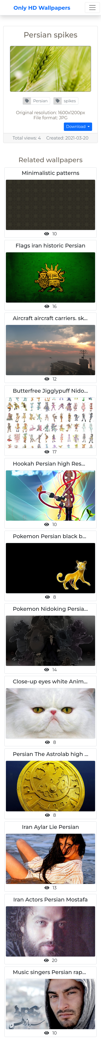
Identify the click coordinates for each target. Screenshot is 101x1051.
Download (76, 126)
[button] (36, 101)
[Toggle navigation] (92, 7)
